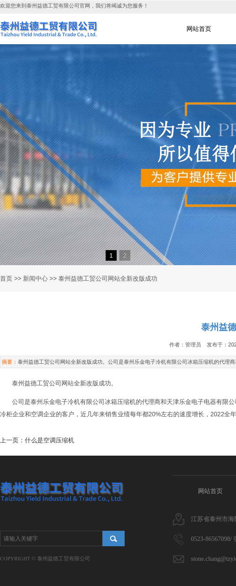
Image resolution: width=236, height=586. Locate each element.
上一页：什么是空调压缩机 (37, 440)
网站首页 (199, 28)
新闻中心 (35, 278)
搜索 (114, 538)
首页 (6, 278)
